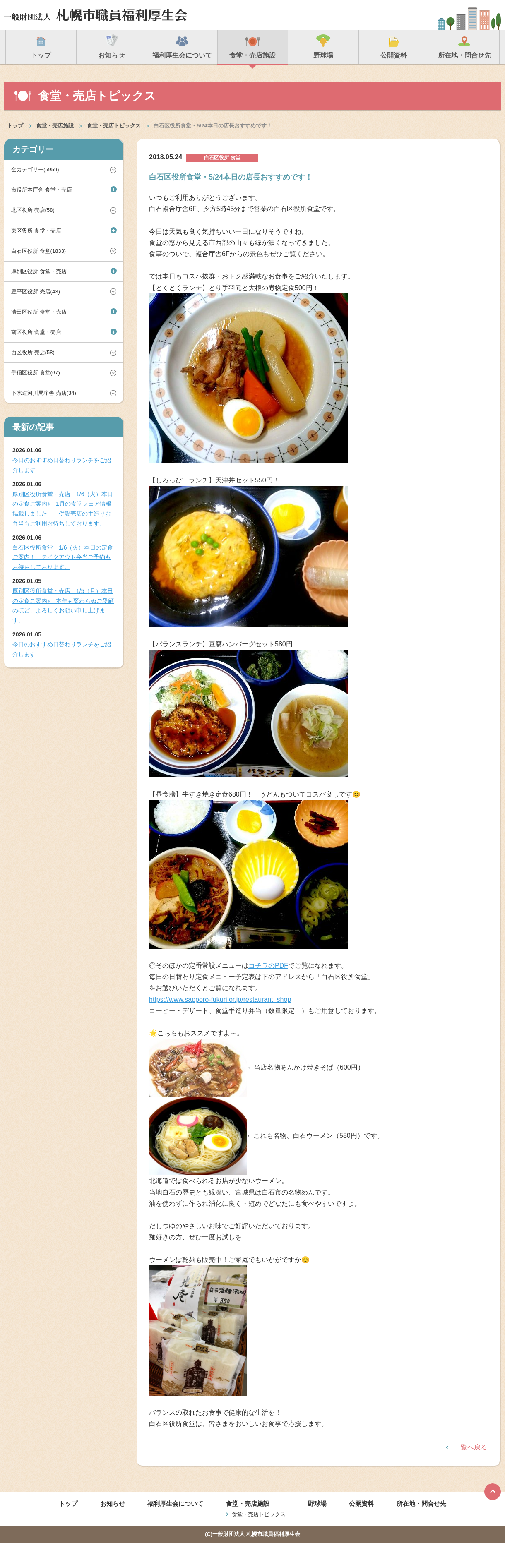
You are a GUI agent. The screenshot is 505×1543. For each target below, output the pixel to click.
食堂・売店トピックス (114, 125)
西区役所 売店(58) (33, 352)
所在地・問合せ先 (421, 1503)
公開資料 (361, 1503)
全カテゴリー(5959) (35, 169)
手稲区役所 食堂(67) (35, 373)
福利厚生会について (175, 1503)
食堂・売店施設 (55, 125)
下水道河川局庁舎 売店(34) (43, 393)
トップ (15, 125)
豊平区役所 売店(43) (35, 291)
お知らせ (112, 1503)
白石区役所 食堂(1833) (38, 251)
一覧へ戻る (470, 1447)
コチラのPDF (268, 965)
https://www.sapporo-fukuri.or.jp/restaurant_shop (220, 999)
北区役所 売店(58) (33, 210)
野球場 (317, 1503)
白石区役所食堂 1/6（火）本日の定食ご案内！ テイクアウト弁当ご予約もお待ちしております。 (62, 557)
